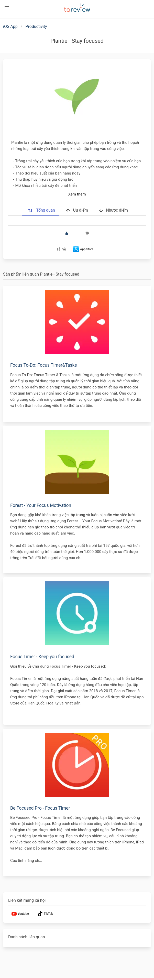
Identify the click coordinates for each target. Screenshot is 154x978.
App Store (82, 249)
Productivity (36, 26)
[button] (6, 8)
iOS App (10, 26)
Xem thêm (77, 194)
